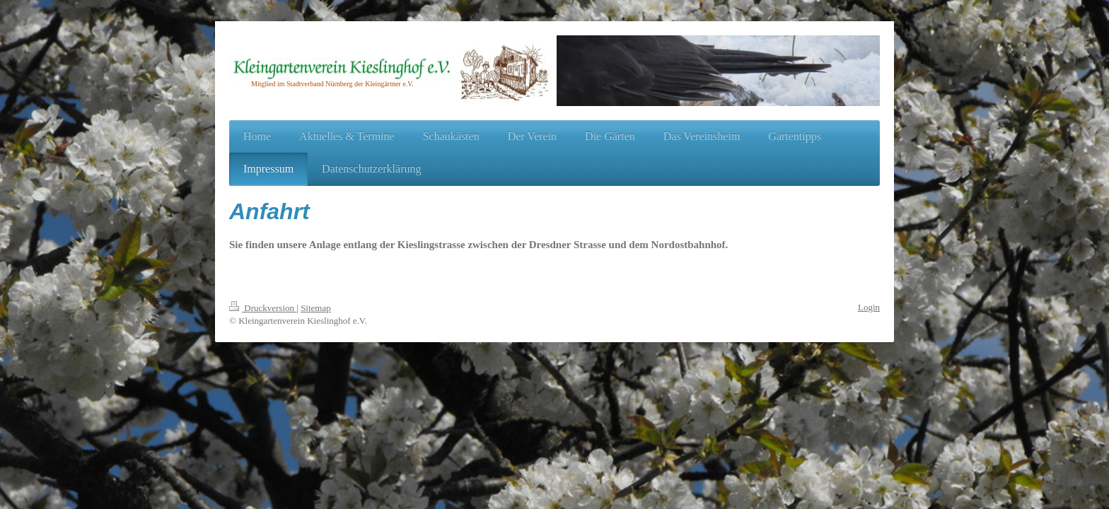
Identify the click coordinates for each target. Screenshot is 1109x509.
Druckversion (262, 308)
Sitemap (316, 308)
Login (869, 307)
